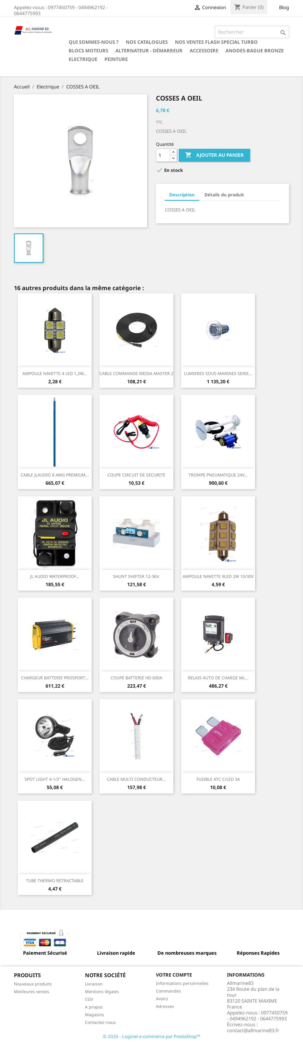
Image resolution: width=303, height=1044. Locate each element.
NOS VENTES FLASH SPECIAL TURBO (216, 42)
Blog (284, 7)
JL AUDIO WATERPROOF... (54, 576)
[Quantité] (163, 155)
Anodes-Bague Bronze (254, 50)
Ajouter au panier (214, 155)
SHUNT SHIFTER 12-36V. (136, 576)
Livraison (94, 984)
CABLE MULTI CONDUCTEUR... (136, 779)
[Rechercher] (252, 32)
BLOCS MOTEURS (88, 50)
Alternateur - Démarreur (149, 50)
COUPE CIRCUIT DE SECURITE (136, 475)
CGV (89, 999)
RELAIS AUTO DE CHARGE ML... (218, 678)
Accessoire (204, 50)
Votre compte (174, 975)
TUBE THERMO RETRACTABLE (54, 880)
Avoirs (162, 998)
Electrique (83, 59)
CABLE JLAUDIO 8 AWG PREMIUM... (55, 475)
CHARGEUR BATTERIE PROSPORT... (54, 678)
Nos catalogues (147, 42)
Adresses (165, 1006)
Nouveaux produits (33, 984)
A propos (94, 1007)
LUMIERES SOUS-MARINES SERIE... (218, 373)
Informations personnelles (182, 983)
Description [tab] (182, 195)
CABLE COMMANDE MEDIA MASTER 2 (136, 373)
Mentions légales (102, 991)
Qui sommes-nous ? (94, 42)
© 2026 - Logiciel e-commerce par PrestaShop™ (151, 1036)
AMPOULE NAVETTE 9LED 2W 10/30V (218, 576)
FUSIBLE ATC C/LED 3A (218, 779)
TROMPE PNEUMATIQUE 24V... (218, 475)
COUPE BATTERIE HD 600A (136, 678)
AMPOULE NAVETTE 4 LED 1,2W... (54, 373)
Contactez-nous (100, 1022)
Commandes (168, 991)
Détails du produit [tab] (224, 195)
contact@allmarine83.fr (253, 1030)
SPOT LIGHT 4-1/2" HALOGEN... (55, 779)
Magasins (94, 1014)
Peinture (116, 59)
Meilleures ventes (31, 991)
